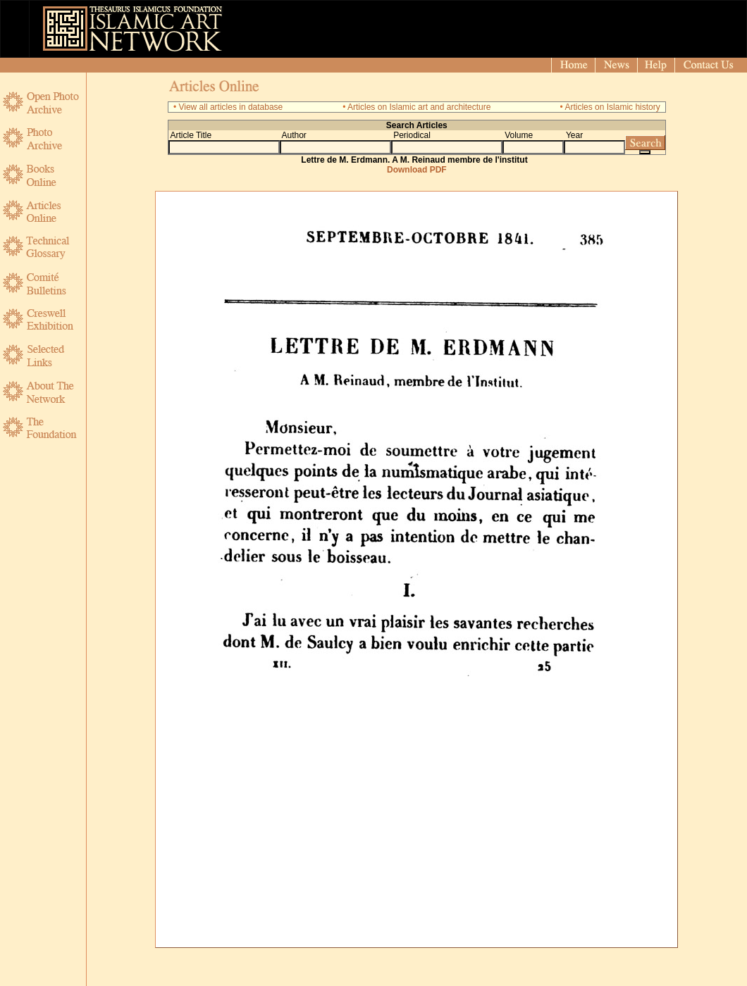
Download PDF (417, 170)
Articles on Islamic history (612, 107)
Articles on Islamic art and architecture (418, 107)
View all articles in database (230, 107)
